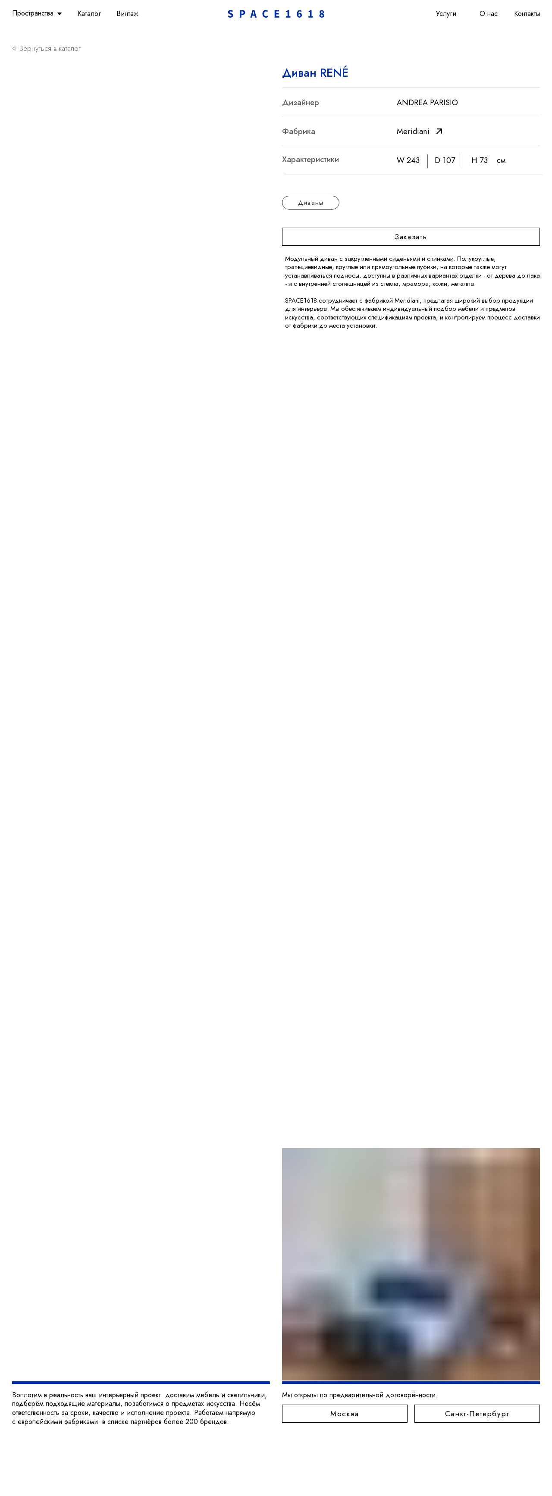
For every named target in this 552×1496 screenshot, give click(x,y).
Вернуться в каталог (50, 48)
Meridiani (413, 131)
